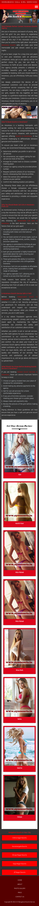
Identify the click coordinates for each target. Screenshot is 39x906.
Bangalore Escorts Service (26, 902)
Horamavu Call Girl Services (19, 2)
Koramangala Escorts (19, 846)
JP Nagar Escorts (19, 872)
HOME (20, 880)
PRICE (20, 892)
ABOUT (19, 884)
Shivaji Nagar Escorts (19, 855)
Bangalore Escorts (15, 832)
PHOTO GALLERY (19, 888)
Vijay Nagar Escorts (19, 864)
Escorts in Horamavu (24, 136)
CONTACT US (19, 897)
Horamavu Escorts (9, 45)
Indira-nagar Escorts (19, 838)
